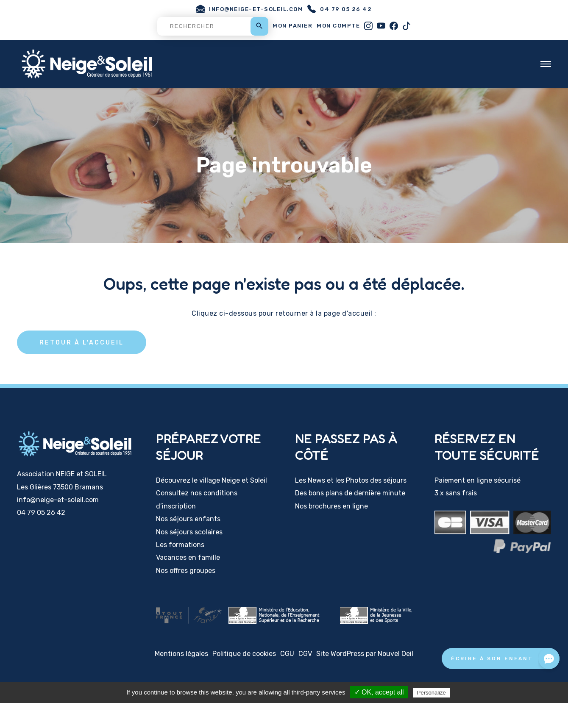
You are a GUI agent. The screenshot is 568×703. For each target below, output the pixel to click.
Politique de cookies (244, 654)
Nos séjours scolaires (189, 532)
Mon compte (338, 25)
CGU (287, 654)
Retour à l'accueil (82, 342)
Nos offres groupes (185, 571)
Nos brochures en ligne (331, 506)
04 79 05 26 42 (339, 9)
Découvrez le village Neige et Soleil (211, 481)
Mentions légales (181, 654)
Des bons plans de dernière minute (350, 493)
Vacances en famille (188, 558)
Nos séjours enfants (188, 519)
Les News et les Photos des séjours (351, 481)
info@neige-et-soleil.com (249, 9)
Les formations (180, 545)
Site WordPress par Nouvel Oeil (364, 654)
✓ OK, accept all (379, 692)
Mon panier (292, 25)
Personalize (431, 692)
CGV (305, 654)
